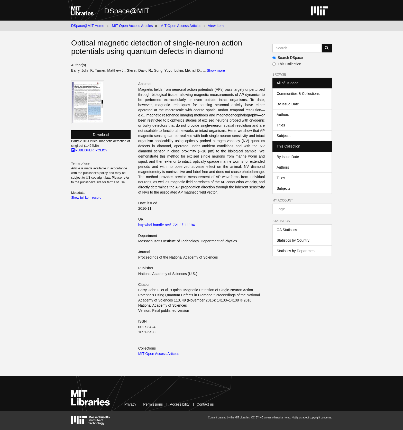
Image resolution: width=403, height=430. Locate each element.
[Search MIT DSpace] (297, 48)
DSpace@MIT (126, 11)
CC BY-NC (257, 417)
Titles (281, 125)
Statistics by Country (293, 240)
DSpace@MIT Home (87, 26)
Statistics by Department (296, 251)
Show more (216, 70)
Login (281, 209)
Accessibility (179, 404)
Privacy (130, 404)
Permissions (153, 404)
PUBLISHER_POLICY (89, 150)
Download (101, 135)
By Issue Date (288, 104)
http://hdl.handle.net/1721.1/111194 (166, 225)
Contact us (205, 404)
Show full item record (86, 197)
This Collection (286, 64)
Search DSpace (287, 58)
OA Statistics (287, 230)
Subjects (283, 136)
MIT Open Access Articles (132, 26)
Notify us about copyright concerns (311, 417)
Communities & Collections (298, 94)
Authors (283, 115)
